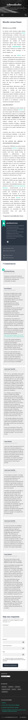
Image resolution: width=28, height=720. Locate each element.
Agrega (4, 702)
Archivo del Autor (7, 241)
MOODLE (21, 110)
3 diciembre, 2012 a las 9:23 (10, 522)
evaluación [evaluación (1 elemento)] (17, 686)
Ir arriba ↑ (23, 717)
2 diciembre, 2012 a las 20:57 (10, 556)
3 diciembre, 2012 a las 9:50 (10, 471)
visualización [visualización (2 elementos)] (5, 691)
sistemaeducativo (14, 4)
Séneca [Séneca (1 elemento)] (19, 689)
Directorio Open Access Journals (10, 707)
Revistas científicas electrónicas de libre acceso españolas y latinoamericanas (14, 710)
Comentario (6, 625)
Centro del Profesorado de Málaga (10, 705)
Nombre (5, 639)
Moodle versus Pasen (12, 22)
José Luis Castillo (9, 369)
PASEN (23, 33)
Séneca (18, 197)
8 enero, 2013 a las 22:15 (9, 290)
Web (4, 651)
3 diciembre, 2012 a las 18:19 (10, 443)
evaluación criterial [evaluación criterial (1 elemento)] (6, 689)
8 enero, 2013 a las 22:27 (9, 273)
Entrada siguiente (9, 257)
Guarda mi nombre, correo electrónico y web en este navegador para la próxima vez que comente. (14, 659)
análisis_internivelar (10, 250)
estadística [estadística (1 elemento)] (10, 686)
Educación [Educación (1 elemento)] (4, 686)
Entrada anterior (9, 255)
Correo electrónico (7, 645)
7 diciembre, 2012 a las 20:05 (10, 370)
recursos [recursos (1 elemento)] (14, 689)
